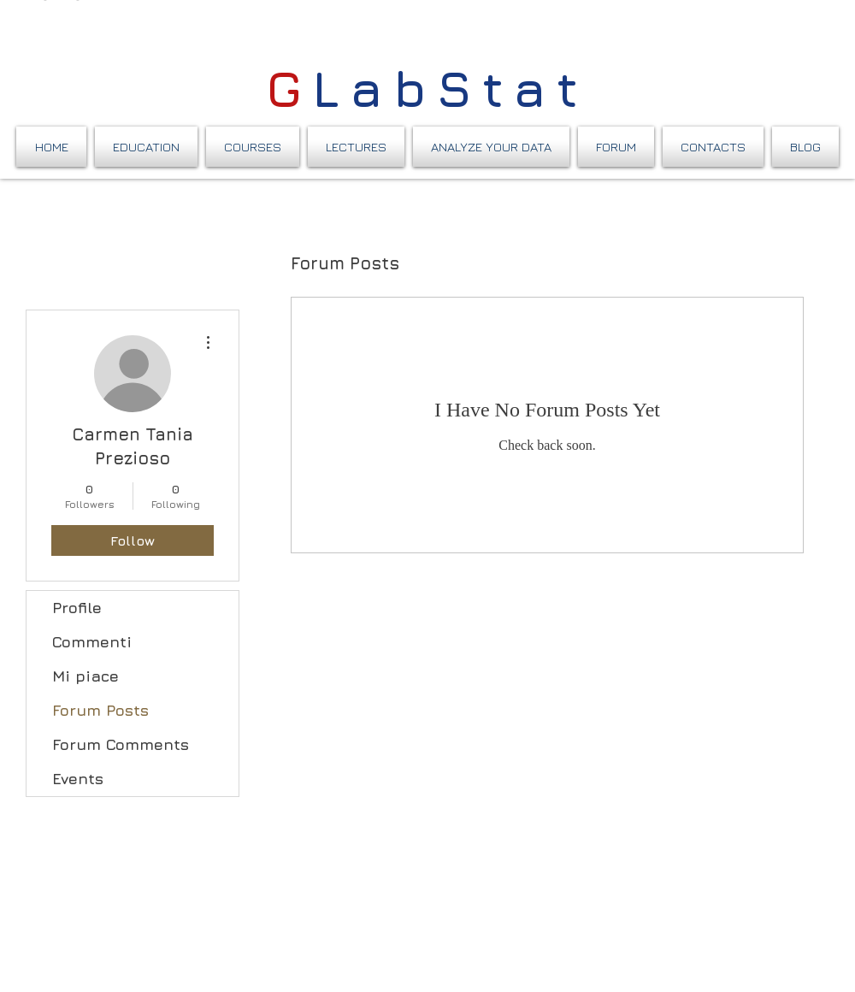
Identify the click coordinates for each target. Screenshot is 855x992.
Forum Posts (100, 710)
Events (77, 779)
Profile (77, 608)
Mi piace (85, 676)
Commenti (92, 642)
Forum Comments (120, 744)
